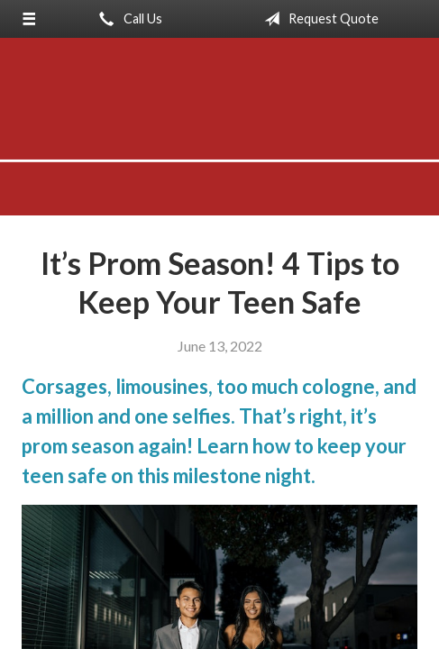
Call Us (127, 19)
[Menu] (29, 19)
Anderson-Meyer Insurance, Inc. (219, 135)
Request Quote (318, 19)
